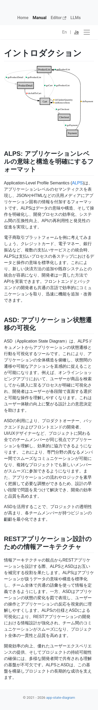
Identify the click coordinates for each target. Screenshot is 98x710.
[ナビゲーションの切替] (87, 32)
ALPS (77, 183)
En (64, 32)
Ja (76, 32)
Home (22, 17)
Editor (58, 17)
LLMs (76, 17)
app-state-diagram (60, 697)
